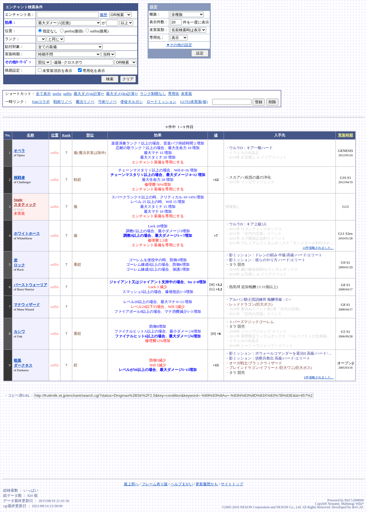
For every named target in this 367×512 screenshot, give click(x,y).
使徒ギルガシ (131, 102)
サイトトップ (232, 484)
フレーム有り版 (155, 484)
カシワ (19, 332)
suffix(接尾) (96, 31)
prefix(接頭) (71, 31)
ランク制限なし (153, 94)
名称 (30, 135)
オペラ (19, 151)
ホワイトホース (27, 234)
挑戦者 (19, 178)
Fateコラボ (41, 102)
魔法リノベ (85, 102)
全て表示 (43, 94)
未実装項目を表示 (55, 71)
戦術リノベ (62, 102)
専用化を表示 (91, 71)
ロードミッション (161, 102)
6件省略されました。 (319, 377)
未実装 (186, 94)
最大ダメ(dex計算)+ (122, 94)
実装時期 (345, 135)
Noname (333, 504)
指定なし (48, 31)
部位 (90, 135)
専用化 (173, 94)
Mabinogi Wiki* (352, 504)
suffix (67, 94)
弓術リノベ (107, 102)
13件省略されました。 (318, 247)
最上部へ (131, 484)
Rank (66, 135)
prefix (57, 94)
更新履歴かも (207, 484)
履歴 (103, 15)
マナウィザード (27, 305)
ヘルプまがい (182, 484)
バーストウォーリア (30, 285)
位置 (54, 135)
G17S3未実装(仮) (194, 102)
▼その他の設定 (179, 45)
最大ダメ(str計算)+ (89, 94)
